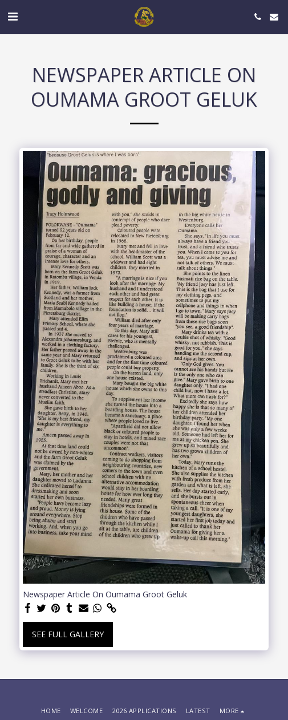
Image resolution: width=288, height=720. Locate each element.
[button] (12, 16)
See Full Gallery (68, 634)
